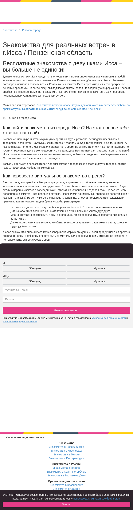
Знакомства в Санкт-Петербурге (66, 471)
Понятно (66, 504)
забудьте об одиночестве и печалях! (61, 108)
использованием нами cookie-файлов (96, 498)
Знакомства (10, 30)
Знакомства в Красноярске (66, 485)
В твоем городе (31, 30)
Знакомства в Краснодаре (66, 450)
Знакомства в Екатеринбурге (66, 458)
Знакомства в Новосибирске (66, 446)
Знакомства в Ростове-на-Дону (66, 475)
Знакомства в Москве (66, 467)
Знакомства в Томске (66, 454)
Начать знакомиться (66, 310)
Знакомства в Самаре (66, 488)
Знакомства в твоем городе (54, 105)
